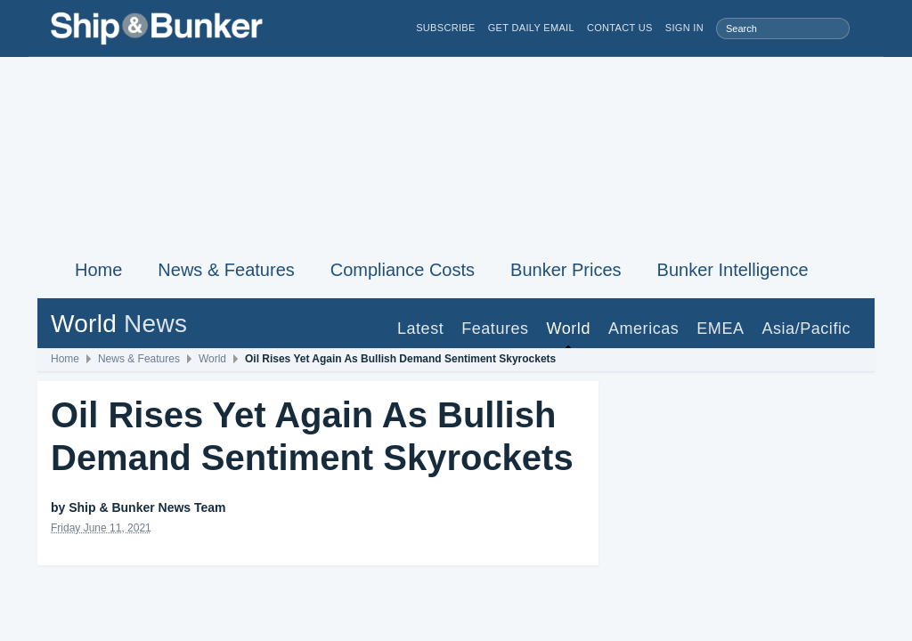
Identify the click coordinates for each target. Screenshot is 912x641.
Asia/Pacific (806, 328)
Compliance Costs (402, 270)
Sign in (684, 28)
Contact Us (620, 28)
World (568, 328)
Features (494, 328)
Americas (643, 328)
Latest (420, 328)
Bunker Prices (566, 270)
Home (98, 270)
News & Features (226, 270)
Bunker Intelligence (733, 270)
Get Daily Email (531, 28)
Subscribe (446, 28)
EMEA (720, 328)
